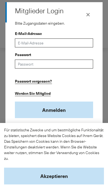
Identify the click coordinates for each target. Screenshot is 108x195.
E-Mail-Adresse (28, 33)
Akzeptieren (54, 176)
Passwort (23, 54)
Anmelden (54, 109)
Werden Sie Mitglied (33, 93)
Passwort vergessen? (33, 81)
